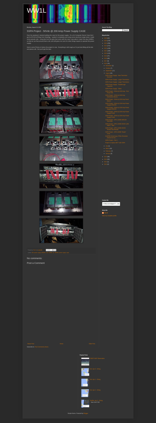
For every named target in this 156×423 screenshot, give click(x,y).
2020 (105, 53)
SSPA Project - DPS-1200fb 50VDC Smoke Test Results (115, 128)
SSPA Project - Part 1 (111, 140)
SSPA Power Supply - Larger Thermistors (117, 79)
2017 (105, 61)
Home (61, 343)
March (108, 148)
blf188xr (43, 252)
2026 (105, 38)
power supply (62, 252)
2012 (105, 164)
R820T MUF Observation (97, 358)
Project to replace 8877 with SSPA (115, 142)
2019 (105, 56)
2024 (105, 43)
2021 (105, 51)
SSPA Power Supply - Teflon (113, 88)
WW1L (36, 10)
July (107, 146)
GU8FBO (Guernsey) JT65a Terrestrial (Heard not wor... (116, 136)
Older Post (92, 343)
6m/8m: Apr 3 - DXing (96, 400)
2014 (105, 159)
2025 (105, 40)
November (109, 65)
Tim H (106, 213)
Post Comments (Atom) (41, 347)
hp (53, 252)
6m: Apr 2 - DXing (95, 390)
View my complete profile (109, 215)
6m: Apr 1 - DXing (95, 379)
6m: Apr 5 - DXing (95, 369)
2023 (105, 45)
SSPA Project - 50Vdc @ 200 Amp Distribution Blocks (115, 96)
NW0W (56, 252)
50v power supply (36, 252)
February (108, 151)
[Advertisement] (61, 326)
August (108, 73)
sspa (67, 252)
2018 (105, 58)
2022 (105, 48)
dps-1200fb (49, 252)
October (108, 68)
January (108, 153)
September (109, 70)
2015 (105, 156)
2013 (105, 162)
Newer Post (30, 343)
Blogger (86, 413)
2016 (105, 63)
